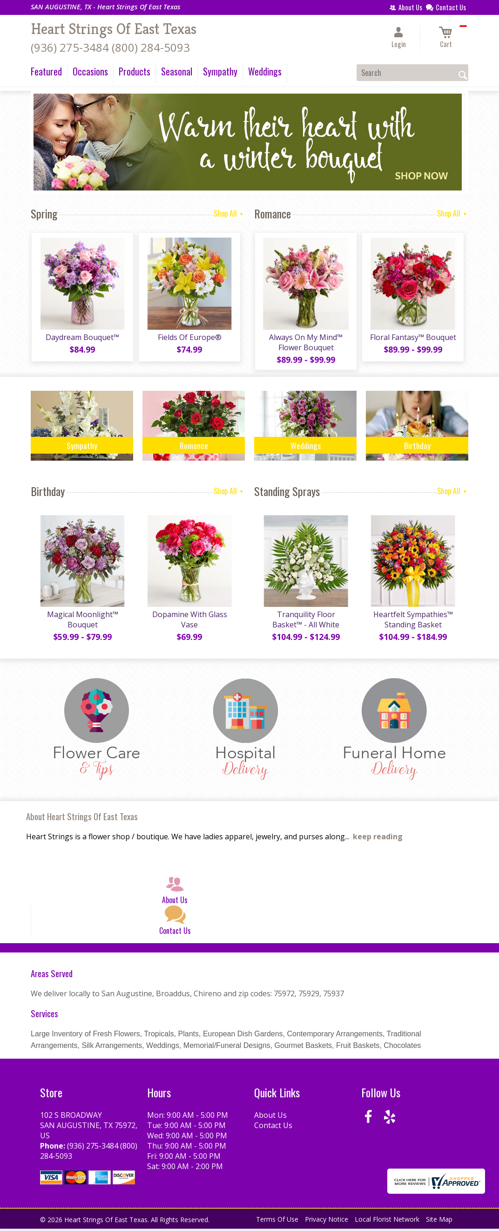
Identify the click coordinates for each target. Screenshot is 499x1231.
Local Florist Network (387, 1221)
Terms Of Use (277, 1221)
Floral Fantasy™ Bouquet (413, 338)
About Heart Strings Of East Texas (82, 818)
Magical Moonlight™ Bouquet (82, 622)
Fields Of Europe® (189, 338)
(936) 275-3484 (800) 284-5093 (110, 47)
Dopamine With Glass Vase (189, 622)
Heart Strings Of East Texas (113, 29)
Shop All (229, 213)
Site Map (439, 1221)
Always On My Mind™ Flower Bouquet (305, 343)
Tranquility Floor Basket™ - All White (305, 622)
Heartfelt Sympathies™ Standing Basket (412, 622)
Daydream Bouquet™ (82, 338)
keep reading (378, 839)
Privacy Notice (326, 1221)
